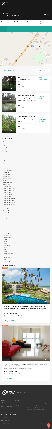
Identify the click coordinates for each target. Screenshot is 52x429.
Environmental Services (6, 406)
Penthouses (6, 225)
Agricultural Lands (8, 160)
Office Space (6, 145)
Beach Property (7, 233)
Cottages (6, 241)
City (28, 21)
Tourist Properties (7, 231)
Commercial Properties (8, 141)
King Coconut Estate (9, 170)
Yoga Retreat (7, 261)
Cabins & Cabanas (8, 237)
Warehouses (6, 154)
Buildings (6, 143)
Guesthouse (6, 219)
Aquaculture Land (8, 186)
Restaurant (6, 149)
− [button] (1, 64)
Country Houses (7, 216)
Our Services (5, 402)
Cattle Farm (7, 162)
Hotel (5, 249)
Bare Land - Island (8, 196)
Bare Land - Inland (8, 194)
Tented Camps (7, 257)
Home (3, 400)
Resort (5, 251)
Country (3, 21)
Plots (5, 206)
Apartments (6, 212)
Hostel (5, 247)
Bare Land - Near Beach (9, 202)
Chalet (5, 239)
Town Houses (7, 227)
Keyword (42, 21)
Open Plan (6, 147)
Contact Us (16, 405)
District (16, 21)
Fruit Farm (6, 168)
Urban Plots (6, 208)
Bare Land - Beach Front (9, 188)
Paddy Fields (7, 174)
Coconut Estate (8, 166)
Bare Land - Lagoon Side (9, 198)
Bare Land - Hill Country (9, 192)
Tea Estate (6, 180)
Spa (4, 255)
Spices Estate (7, 178)
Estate (5, 243)
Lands (4, 158)
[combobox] (6, 24)
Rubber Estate (7, 176)
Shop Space (6, 151)
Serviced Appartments (9, 253)
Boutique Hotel (7, 235)
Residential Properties (8, 210)
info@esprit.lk (7, 420)
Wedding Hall (7, 156)
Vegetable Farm (8, 182)
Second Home (17, 402)
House (5, 221)
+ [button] (1, 62)
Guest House (7, 245)
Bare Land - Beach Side (9, 190)
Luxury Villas (6, 223)
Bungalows (6, 214)
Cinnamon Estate (8, 164)
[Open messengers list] (48, 425)
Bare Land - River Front (9, 204)
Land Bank (16, 400)
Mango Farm (7, 172)
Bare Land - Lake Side (9, 200)
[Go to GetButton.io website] (49, 427)
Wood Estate (7, 184)
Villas (5, 229)
